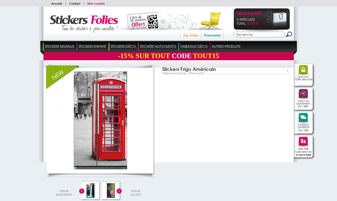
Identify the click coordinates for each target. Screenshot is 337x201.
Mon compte (96, 3)
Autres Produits (226, 46)
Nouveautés (212, 35)
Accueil (56, 3)
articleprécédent (64, 192)
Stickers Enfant (92, 46)
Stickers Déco (123, 46)
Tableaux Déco (193, 46)
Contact (74, 3)
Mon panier (249, 13)
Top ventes (191, 35)
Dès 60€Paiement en (303, 151)
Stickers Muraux (59, 46)
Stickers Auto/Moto (158, 46)
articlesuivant (136, 192)
